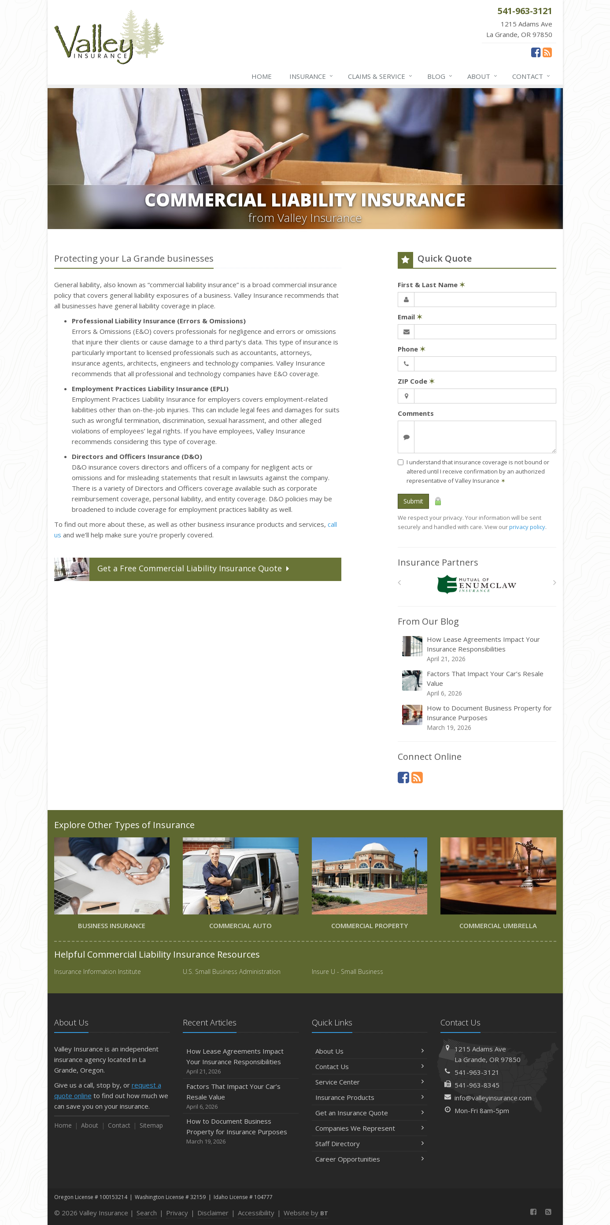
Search (147, 1212)
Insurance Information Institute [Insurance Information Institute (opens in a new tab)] (97, 971)
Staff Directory (369, 1143)
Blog (440, 76)
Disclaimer (213, 1212)
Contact (531, 76)
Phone (411, 348)
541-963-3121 (477, 1072)
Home (261, 76)
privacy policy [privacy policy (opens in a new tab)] (527, 527)
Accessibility (256, 1212)
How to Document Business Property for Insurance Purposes (477, 717)
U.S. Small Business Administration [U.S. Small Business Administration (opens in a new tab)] (232, 971)
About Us (369, 1051)
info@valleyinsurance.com (493, 1097)
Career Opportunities (369, 1159)
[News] (547, 51)
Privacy (177, 1212)
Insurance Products (369, 1097)
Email (410, 316)
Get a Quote (172, 569)
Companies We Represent (369, 1128)
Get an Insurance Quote (369, 1112)
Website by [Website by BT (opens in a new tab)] (306, 1212)
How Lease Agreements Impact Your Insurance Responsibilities (477, 649)
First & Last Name (431, 284)
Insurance (311, 76)
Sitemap (151, 1125)
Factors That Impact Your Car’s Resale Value (477, 683)
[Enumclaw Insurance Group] (476, 585)
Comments (416, 413)
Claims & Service (380, 76)
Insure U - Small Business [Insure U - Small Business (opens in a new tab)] (347, 971)
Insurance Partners (438, 562)
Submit (413, 501)
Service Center (369, 1081)
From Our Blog (428, 621)
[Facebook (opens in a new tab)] (535, 51)
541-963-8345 (477, 1085)
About (482, 76)
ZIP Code (416, 381)
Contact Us (369, 1066)
